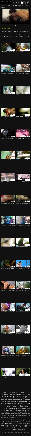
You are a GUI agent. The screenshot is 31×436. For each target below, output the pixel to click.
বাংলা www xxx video (9, 405)
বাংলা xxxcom (12, 412)
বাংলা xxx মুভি (4, 412)
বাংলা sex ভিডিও (9, 403)
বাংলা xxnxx (16, 406)
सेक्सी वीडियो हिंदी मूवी (13, 425)
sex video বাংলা (11, 392)
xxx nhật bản (7, 423)
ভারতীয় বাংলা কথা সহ (22, 35)
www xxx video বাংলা (9, 394)
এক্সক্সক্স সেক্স (20, 398)
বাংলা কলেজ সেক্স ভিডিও (15, 417)
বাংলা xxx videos (7, 410)
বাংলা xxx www (16, 410)
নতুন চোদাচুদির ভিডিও (10, 399)
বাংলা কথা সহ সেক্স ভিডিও (21, 415)
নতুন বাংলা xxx (20, 399)
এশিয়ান (9, 35)
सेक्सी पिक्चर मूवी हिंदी (15, 423)
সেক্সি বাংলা (24, 421)
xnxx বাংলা (24, 394)
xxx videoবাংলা (24, 396)
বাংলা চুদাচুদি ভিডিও (23, 420)
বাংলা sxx (21, 403)
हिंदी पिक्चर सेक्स (22, 425)
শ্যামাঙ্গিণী (3, 36)
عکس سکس (26, 432)
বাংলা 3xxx (17, 401)
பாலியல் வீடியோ (5, 421)
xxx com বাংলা (7, 396)
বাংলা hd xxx (23, 401)
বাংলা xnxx (24, 405)
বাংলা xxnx (9, 406)
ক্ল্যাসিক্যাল (14, 35)
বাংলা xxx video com (16, 408)
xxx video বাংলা (16, 396)
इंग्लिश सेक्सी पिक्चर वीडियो (21, 427)
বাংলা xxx (22, 406)
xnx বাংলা (18, 394)
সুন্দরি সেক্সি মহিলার (10, 36)
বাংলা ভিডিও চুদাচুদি (25, 423)
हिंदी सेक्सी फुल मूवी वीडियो (16, 421)
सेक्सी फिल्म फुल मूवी (11, 427)
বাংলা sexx (16, 403)
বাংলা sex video (6, 420)
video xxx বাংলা (20, 392)
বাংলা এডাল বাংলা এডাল (17, 413)
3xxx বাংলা (3, 392)
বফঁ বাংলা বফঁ (10, 401)
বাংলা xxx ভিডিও (25, 410)
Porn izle (12, 432)
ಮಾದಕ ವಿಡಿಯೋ (5, 425)
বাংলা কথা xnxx (10, 415)
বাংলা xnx (17, 405)
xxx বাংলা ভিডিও (12, 398)
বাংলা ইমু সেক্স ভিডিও (21, 412)
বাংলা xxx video (7, 408)
